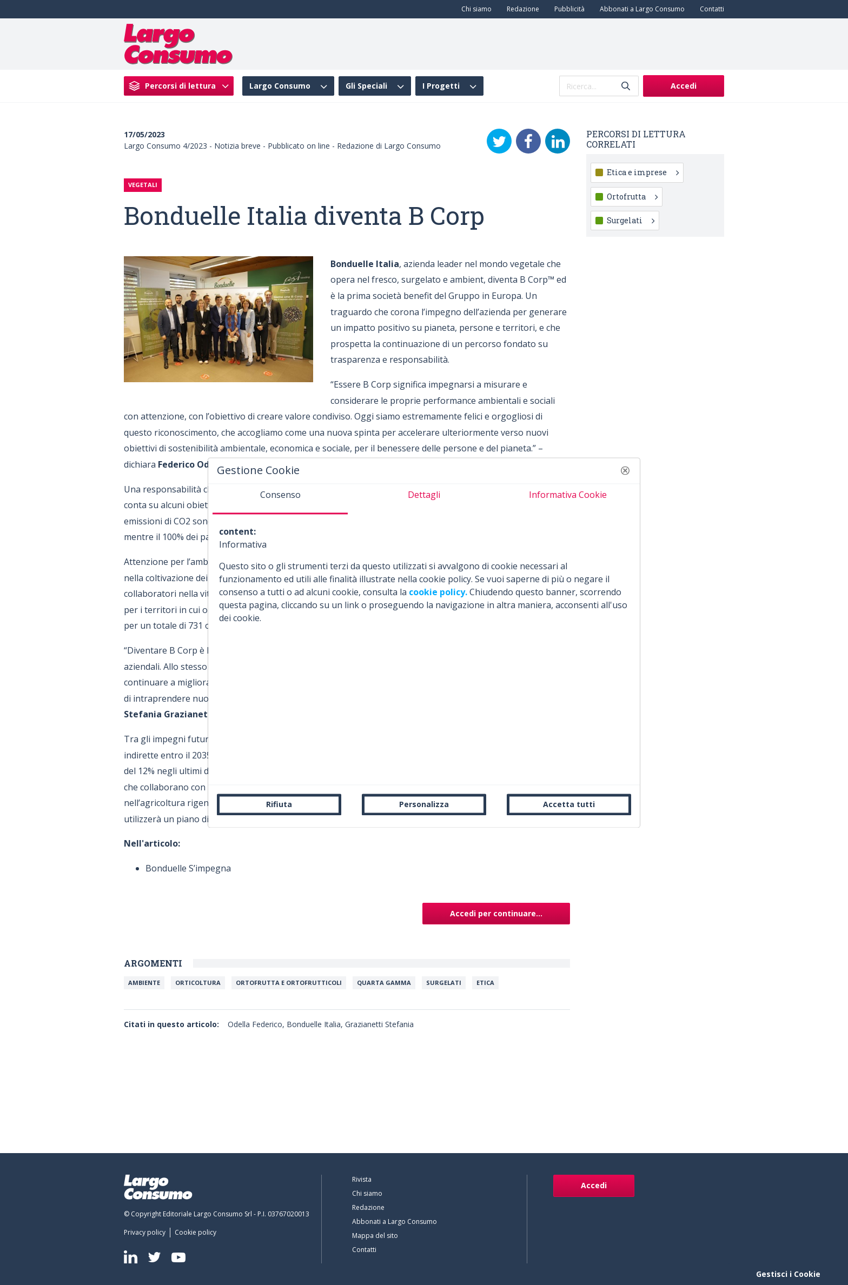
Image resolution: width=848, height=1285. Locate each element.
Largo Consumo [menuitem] (279, 86)
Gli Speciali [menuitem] (366, 86)
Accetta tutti (569, 804)
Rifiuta (279, 804)
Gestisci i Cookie (788, 1274)
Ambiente (144, 982)
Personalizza (424, 804)
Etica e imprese (643, 172)
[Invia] (625, 86)
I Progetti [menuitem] (441, 86)
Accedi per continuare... (496, 913)
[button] (625, 470)
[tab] (280, 499)
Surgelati (443, 982)
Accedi (684, 86)
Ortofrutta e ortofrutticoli (289, 982)
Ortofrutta (632, 196)
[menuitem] (474, 9)
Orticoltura (198, 982)
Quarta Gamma (384, 982)
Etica (485, 982)
